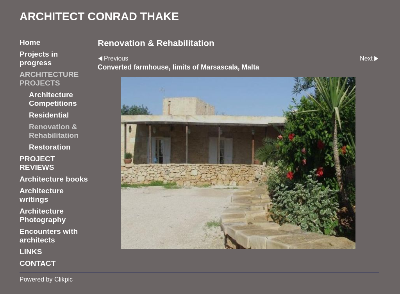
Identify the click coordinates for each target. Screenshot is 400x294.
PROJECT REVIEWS (37, 163)
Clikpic (63, 279)
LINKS (31, 252)
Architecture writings (42, 195)
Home (30, 42)
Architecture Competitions (53, 99)
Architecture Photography (43, 215)
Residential (49, 115)
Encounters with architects (49, 235)
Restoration (50, 147)
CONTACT (37, 263)
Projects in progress (39, 58)
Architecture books (54, 179)
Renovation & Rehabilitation (54, 131)
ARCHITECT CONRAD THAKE (99, 16)
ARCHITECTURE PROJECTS (49, 78)
